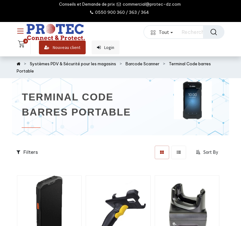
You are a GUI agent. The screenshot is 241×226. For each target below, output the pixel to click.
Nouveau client (62, 47)
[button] (207, 152)
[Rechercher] (213, 32)
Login (105, 47)
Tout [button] (162, 32)
